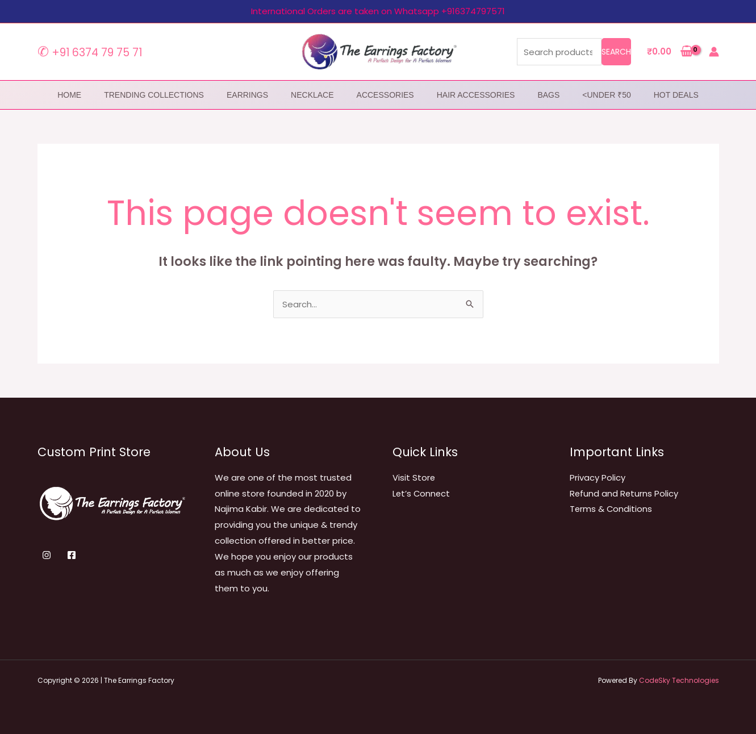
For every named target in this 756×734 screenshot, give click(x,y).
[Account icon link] (714, 52)
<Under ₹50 (606, 94)
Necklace (312, 94)
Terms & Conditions (611, 509)
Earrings (247, 94)
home (69, 94)
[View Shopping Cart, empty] (669, 52)
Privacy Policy (597, 477)
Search (616, 51)
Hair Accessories (476, 94)
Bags (548, 94)
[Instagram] (46, 555)
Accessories (385, 94)
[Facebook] (71, 555)
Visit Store (414, 477)
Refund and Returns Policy (624, 493)
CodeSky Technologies (679, 680)
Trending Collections (154, 94)
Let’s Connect (422, 493)
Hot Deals (676, 94)
